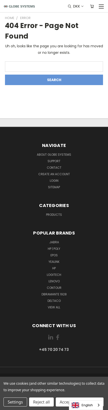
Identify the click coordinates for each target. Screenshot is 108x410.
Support (54, 161)
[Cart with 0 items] (92, 6)
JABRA (54, 242)
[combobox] (86, 405)
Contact (54, 167)
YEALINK (54, 262)
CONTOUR (54, 288)
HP (54, 268)
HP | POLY (54, 249)
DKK (78, 6)
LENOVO (54, 281)
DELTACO (54, 301)
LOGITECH (54, 275)
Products (54, 215)
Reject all (41, 402)
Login (54, 180)
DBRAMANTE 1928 (54, 294)
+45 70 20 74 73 (54, 349)
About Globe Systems (54, 154)
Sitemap (54, 187)
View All (54, 307)
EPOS (54, 255)
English (82, 405)
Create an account (54, 174)
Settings (15, 402)
